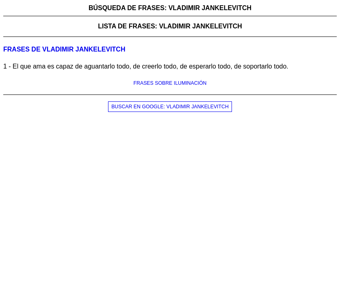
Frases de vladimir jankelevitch (64, 49)
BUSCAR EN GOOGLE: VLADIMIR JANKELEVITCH (170, 107)
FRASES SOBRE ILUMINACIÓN (170, 83)
